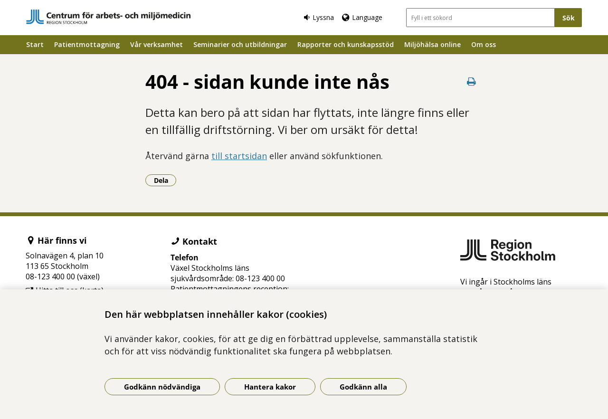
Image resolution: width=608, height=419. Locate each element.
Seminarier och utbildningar (240, 44)
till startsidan (239, 156)
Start (35, 44)
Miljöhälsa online (432, 44)
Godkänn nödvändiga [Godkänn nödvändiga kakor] (162, 386)
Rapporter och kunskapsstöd (345, 44)
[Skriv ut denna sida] (471, 81)
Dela (165, 180)
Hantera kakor (270, 386)
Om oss (483, 44)
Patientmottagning (87, 44)
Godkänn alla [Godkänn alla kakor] (363, 386)
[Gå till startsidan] (108, 17)
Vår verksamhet (156, 44)
